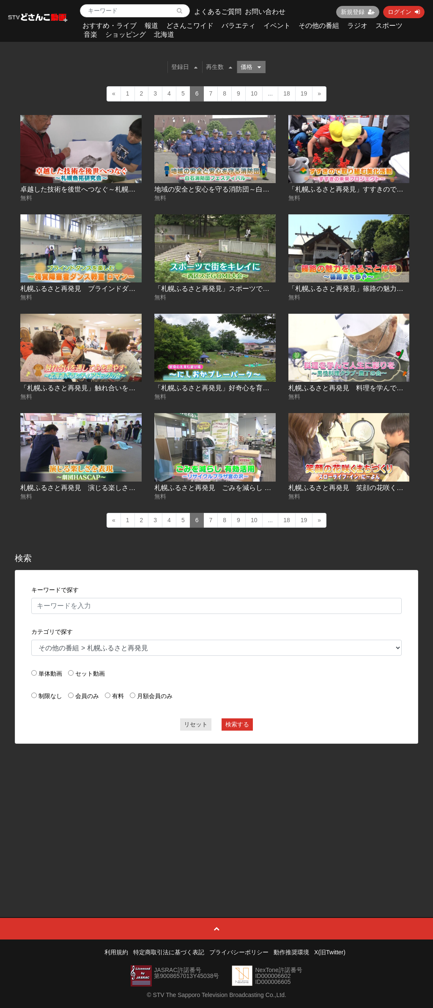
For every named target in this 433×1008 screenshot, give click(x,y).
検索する (237, 724)
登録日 (184, 66)
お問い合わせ (265, 11)
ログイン (404, 11)
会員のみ (87, 696)
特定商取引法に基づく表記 (168, 952)
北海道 (164, 34)
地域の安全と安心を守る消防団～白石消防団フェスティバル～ (249, 189)
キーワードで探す (55, 589)
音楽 (90, 34)
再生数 (219, 66)
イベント (276, 25)
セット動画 (90, 673)
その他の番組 (319, 25)
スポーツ (389, 25)
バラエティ (238, 25)
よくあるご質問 (217, 11)
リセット (196, 724)
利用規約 (116, 952)
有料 (118, 696)
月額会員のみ (155, 696)
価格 (251, 66)
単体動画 (50, 673)
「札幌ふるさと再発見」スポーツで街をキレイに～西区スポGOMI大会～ (264, 288)
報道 (151, 25)
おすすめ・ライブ (109, 25)
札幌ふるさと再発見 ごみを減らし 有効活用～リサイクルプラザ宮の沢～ (266, 487)
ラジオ (357, 25)
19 (304, 93)
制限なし (50, 696)
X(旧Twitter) (329, 952)
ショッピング (125, 34)
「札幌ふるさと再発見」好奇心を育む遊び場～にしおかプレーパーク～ (262, 388)
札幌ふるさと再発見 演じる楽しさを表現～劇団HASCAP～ (112, 487)
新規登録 (358, 11)
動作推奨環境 (291, 952)
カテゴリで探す (52, 631)
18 (286, 93)
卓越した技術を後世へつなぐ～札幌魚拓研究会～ (94, 189)
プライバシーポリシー (239, 952)
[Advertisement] (216, 811)
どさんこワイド (190, 25)
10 (254, 93)
